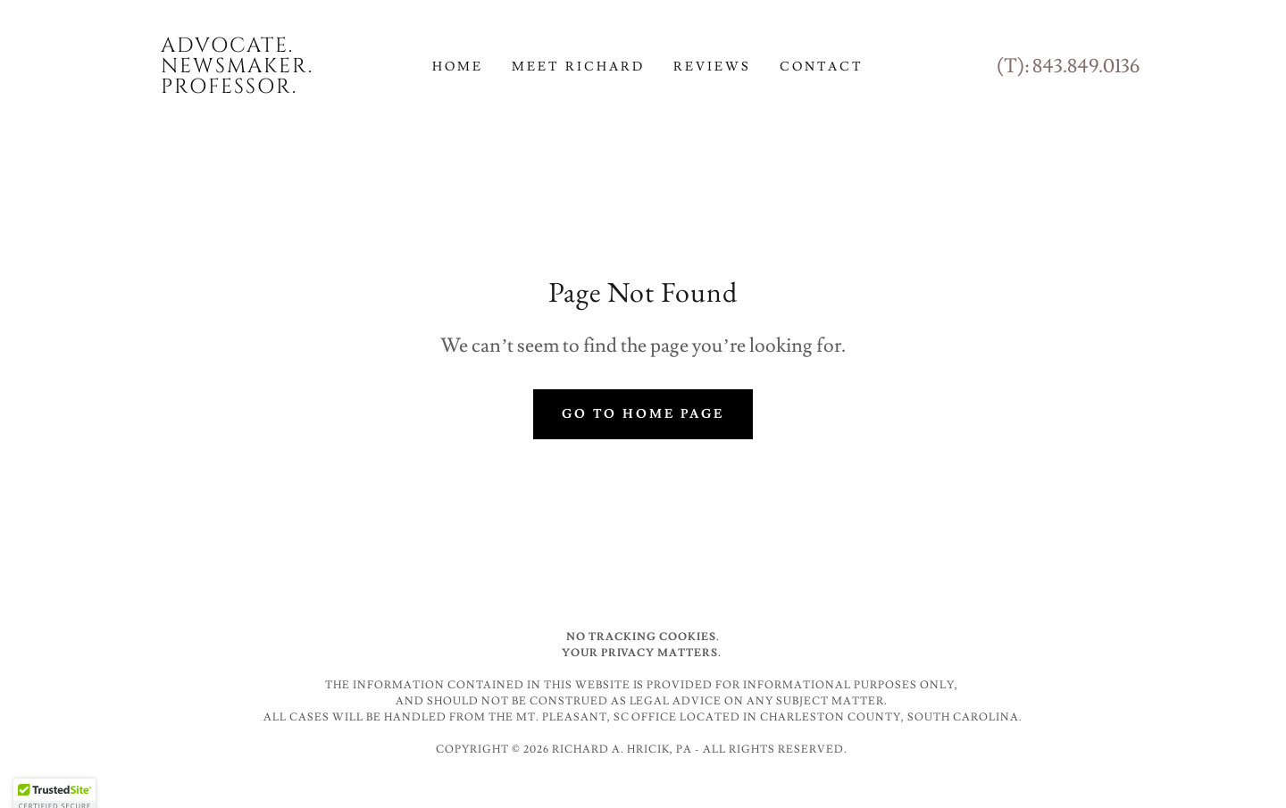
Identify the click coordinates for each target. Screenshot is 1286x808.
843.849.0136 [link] (1086, 66)
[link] (270, 88)
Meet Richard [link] (578, 67)
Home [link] (457, 67)
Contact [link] (822, 67)
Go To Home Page (643, 414)
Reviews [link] (712, 67)
